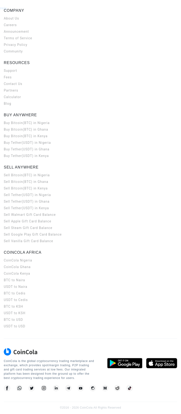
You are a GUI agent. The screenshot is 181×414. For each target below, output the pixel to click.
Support (10, 70)
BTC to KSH (13, 306)
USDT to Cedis (16, 300)
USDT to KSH (14, 313)
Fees (8, 77)
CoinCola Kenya (17, 273)
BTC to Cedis (14, 293)
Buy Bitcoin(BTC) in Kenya (26, 136)
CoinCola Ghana (17, 267)
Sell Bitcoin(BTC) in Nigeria (27, 175)
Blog (7, 103)
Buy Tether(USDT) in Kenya (26, 156)
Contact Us (13, 84)
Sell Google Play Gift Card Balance (33, 234)
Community (13, 51)
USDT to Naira (15, 287)
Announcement (16, 31)
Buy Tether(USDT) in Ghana (26, 149)
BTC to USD (13, 320)
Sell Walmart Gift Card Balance (30, 215)
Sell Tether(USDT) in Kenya (26, 208)
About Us (11, 18)
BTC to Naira (14, 280)
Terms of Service (18, 38)
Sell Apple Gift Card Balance (27, 221)
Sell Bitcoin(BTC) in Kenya (26, 188)
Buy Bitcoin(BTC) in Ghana (26, 129)
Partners (11, 90)
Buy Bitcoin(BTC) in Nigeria (27, 123)
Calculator (12, 97)
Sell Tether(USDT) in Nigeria (27, 195)
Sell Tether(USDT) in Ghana (26, 201)
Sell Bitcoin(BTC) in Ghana (26, 182)
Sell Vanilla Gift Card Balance (28, 241)
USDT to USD (14, 326)
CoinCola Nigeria (18, 260)
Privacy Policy (15, 45)
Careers (10, 25)
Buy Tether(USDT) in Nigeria (27, 143)
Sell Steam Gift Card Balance (28, 228)
